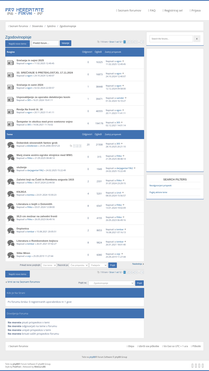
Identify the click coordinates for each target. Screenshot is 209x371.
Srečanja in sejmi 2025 (30, 60)
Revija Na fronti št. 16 (30, 109)
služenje (22, 167)
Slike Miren (23, 253)
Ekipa (130, 346)
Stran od (115, 41)
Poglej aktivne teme (158, 192)
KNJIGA (21, 191)
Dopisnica (23, 228)
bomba (30, 194)
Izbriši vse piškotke (148, 346)
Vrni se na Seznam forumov (24, 282)
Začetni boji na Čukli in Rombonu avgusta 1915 (45, 179)
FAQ (152, 10)
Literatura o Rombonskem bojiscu (37, 240)
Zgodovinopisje (68, 26)
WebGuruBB (40, 366)
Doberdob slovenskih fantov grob (37, 142)
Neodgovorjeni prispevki (161, 185)
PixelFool (17, 366)
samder (120, 97)
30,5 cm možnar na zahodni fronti (37, 216)
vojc (29, 256)
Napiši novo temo (17, 43)
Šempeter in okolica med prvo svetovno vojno (45, 121)
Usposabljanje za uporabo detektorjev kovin (43, 97)
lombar (30, 231)
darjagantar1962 (35, 170)
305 (29, 100)
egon (29, 63)
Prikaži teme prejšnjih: (38, 265)
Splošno (51, 26)
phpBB (92, 357)
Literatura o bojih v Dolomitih (34, 204)
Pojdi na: (82, 283)
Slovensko (37, 26)
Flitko (30, 158)
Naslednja (137, 264)
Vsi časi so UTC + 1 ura (175, 346)
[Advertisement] (175, 110)
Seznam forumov (128, 10)
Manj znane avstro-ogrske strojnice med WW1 (44, 155)
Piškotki (196, 346)
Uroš (118, 192)
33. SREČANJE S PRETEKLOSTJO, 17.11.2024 (45, 72)
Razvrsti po (73, 265)
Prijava (195, 10)
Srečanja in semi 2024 (30, 84)
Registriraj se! (173, 10)
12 (142, 42)
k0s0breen (32, 145)
